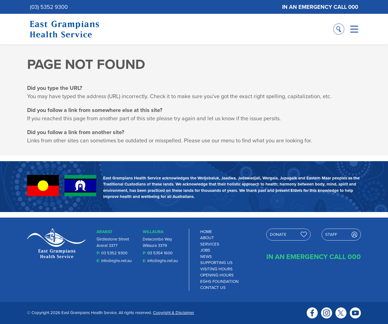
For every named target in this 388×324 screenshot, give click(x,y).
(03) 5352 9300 (49, 7)
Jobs (205, 250)
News (206, 257)
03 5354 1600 (160, 253)
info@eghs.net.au (116, 261)
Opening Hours (217, 275)
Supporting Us (216, 263)
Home (206, 232)
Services (209, 244)
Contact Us (213, 287)
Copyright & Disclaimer (173, 313)
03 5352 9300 (114, 253)
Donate (288, 234)
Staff (341, 234)
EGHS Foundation (219, 281)
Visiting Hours (216, 269)
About (207, 238)
